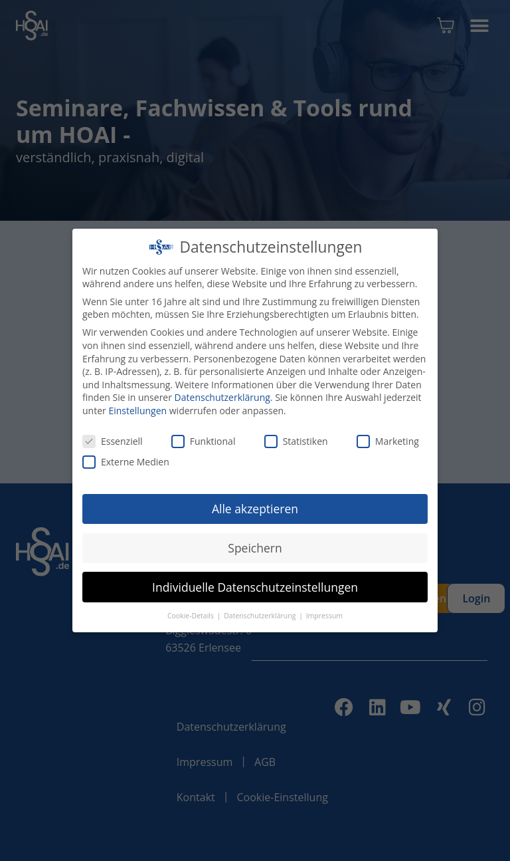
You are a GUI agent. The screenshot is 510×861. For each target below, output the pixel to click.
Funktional (203, 441)
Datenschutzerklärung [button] (261, 615)
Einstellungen (137, 410)
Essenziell (112, 441)
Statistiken (296, 441)
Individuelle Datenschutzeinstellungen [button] (255, 587)
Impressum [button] (324, 615)
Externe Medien (125, 461)
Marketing (388, 441)
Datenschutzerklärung (222, 397)
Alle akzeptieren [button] (255, 509)
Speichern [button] (255, 548)
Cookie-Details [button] (191, 615)
